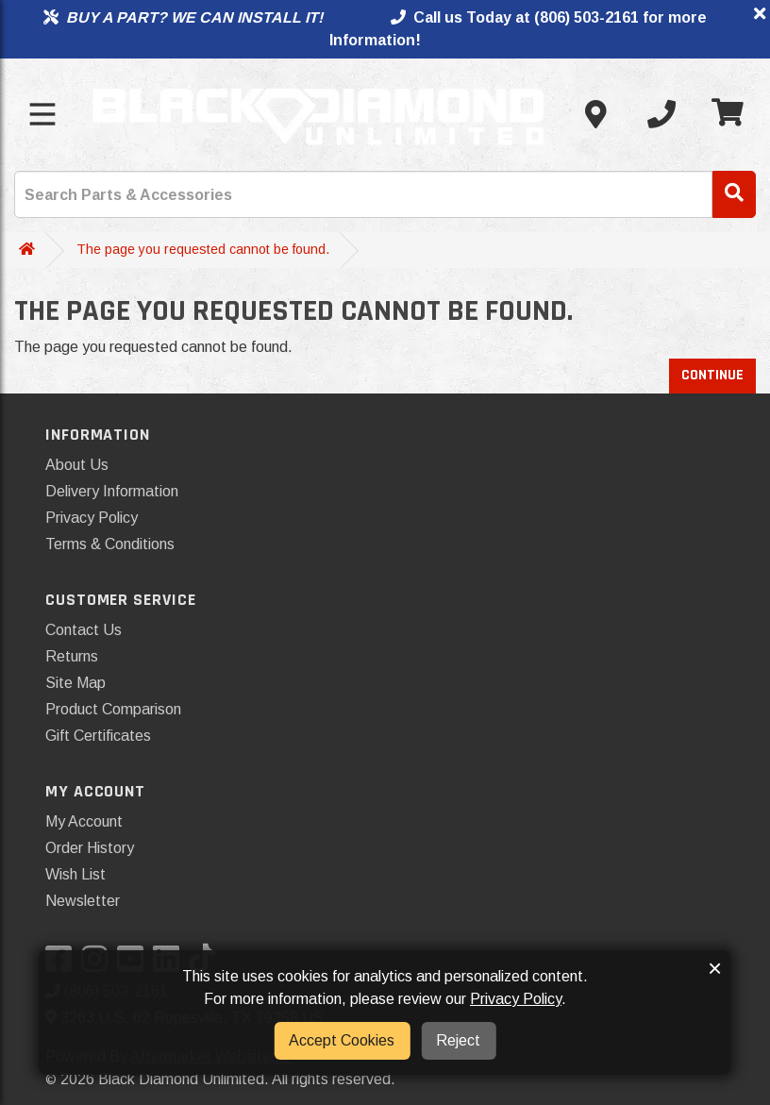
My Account (84, 821)
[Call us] (661, 114)
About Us (77, 465)
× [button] (715, 968)
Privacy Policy (91, 518)
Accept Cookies (341, 1040)
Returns (71, 656)
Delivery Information (111, 491)
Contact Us (83, 630)
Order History (89, 848)
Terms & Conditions (110, 544)
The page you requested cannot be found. (202, 249)
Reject (458, 1040)
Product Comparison (113, 709)
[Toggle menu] (42, 114)
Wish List (75, 874)
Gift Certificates (98, 736)
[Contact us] (595, 114)
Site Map (75, 683)
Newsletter (82, 901)
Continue (712, 375)
